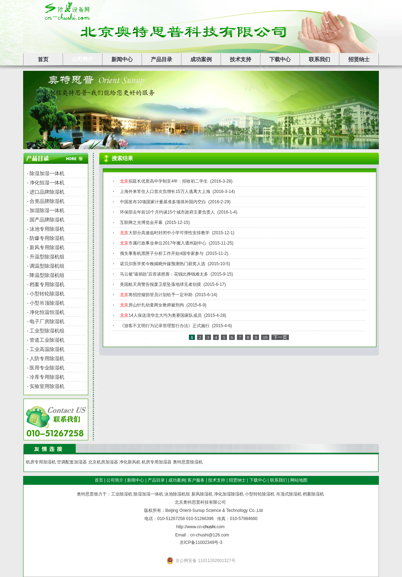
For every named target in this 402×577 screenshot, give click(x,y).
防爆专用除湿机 (47, 238)
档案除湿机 (313, 494)
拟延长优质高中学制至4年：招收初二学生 (164, 181)
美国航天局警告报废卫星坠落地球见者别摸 (160, 284)
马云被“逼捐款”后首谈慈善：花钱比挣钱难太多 (164, 274)
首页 (43, 59)
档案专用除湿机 (47, 284)
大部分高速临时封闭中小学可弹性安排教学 (165, 232)
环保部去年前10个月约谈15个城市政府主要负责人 (167, 212)
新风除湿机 (202, 494)
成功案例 (201, 59)
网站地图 (298, 480)
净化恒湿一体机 (47, 182)
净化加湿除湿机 (229, 494)
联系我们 (319, 59)
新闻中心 (122, 59)
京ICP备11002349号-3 (201, 542)
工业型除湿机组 (47, 331)
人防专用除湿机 (47, 358)
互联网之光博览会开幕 (141, 222)
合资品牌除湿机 (47, 201)
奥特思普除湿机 (188, 462)
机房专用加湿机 (41, 462)
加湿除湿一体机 (47, 210)
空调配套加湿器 (72, 462)
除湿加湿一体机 (47, 173)
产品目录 (161, 59)
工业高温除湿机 (47, 349)
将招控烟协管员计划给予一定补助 (156, 294)
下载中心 (280, 59)
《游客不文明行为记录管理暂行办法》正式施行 (165, 325)
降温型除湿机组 (47, 275)
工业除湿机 (121, 494)
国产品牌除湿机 (47, 219)
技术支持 (240, 59)
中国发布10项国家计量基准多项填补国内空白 (163, 201)
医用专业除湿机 (47, 368)
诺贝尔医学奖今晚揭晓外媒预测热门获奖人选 (162, 263)
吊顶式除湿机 (289, 494)
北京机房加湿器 (103, 462)
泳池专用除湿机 (47, 229)
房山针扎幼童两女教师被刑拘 (152, 305)
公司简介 (82, 59)
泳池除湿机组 (177, 494)
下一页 (280, 337)
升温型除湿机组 (47, 256)
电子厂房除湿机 (47, 321)
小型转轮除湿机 (47, 294)
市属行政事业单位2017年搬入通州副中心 (163, 243)
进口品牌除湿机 (47, 192)
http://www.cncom (200, 526)
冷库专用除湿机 (47, 377)
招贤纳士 (359, 59)
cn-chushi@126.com (209, 535)
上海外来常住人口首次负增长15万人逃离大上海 (165, 191)
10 (265, 337)
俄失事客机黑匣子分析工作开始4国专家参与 (161, 253)
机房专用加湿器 (156, 462)
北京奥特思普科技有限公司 (200, 502)
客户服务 (196, 480)
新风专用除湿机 (47, 247)
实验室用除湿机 (47, 386)
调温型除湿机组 (47, 266)
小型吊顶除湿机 (47, 303)
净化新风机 (130, 462)
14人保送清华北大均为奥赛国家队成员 (160, 315)
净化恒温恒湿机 (47, 312)
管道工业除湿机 (47, 340)
